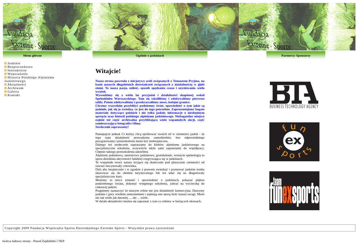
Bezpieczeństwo (20, 66)
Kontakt (14, 95)
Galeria (13, 91)
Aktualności (16, 84)
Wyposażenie (18, 73)
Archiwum (15, 88)
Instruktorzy (17, 70)
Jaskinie (14, 63)
